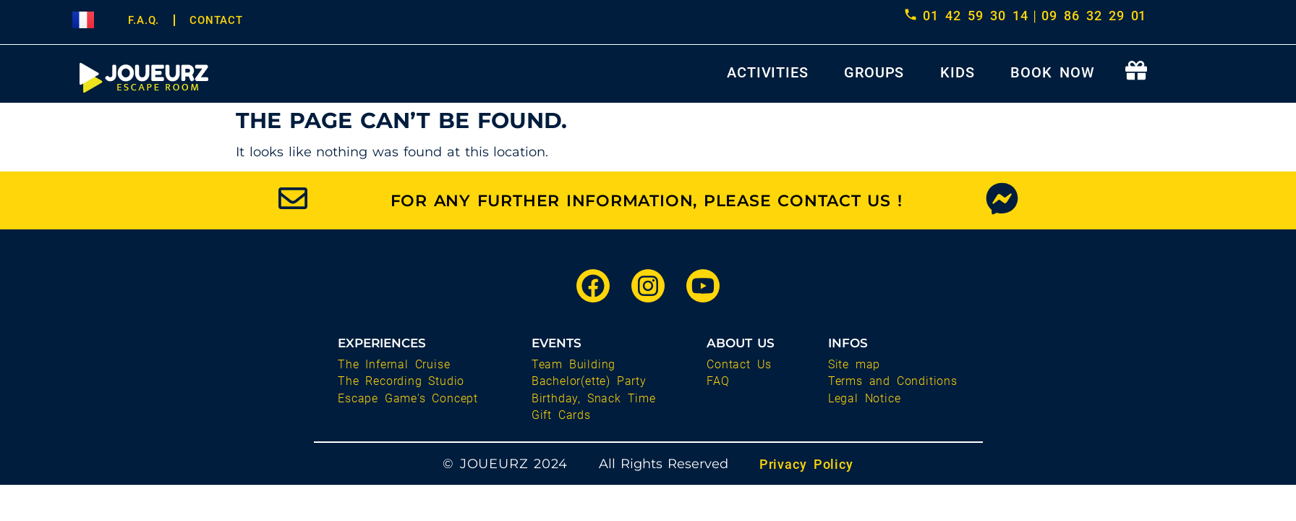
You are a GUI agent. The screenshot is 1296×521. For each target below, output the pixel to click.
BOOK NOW (1052, 72)
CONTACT (216, 20)
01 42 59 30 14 (975, 15)
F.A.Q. (143, 20)
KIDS (957, 72)
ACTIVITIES (767, 72)
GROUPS (874, 72)
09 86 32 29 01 (1093, 15)
